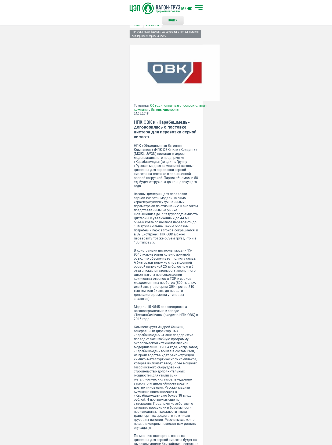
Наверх (273, 374)
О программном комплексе (113, 387)
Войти (232, 8)
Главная (55, 25)
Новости (101, 394)
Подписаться (149, 322)
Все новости (71, 25)
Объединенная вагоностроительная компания (105, 99)
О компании (103, 380)
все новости (254, 274)
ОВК (169, 248)
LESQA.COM (276, 429)
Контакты (170, 370)
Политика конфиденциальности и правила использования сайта (174, 427)
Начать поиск (105, 370)
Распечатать (207, 274)
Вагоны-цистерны (67, 103)
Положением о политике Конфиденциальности (136, 333)
